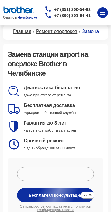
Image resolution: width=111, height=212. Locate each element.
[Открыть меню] (102, 12)
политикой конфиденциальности (64, 208)
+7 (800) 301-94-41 (72, 15)
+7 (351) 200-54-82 (72, 9)
